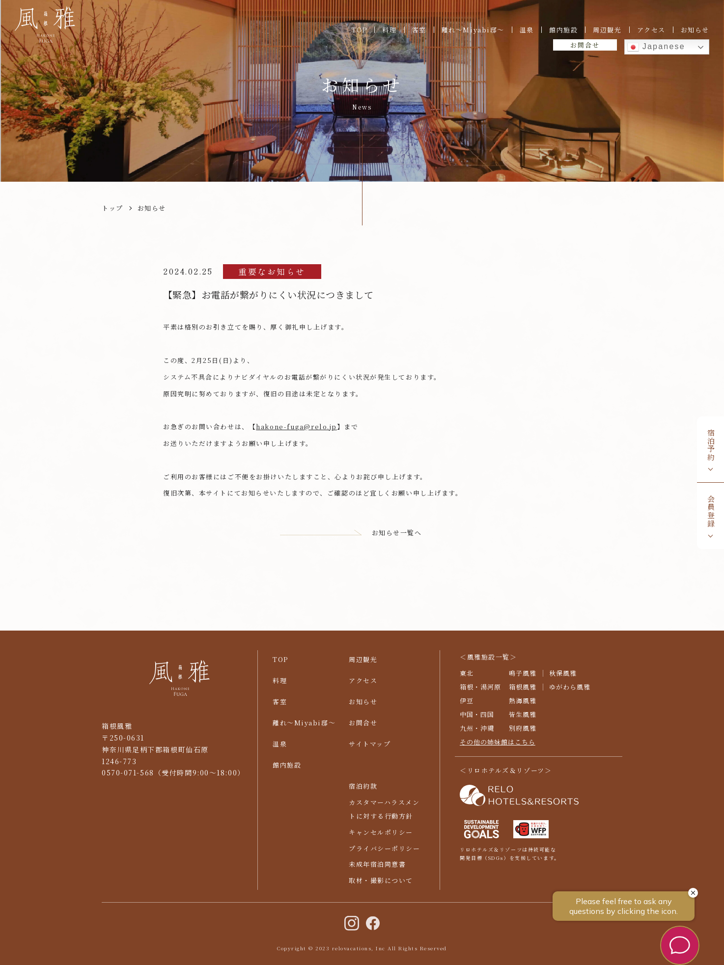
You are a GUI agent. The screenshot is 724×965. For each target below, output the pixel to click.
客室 (419, 29)
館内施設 (563, 29)
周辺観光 (607, 29)
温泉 (527, 29)
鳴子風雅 (522, 678)
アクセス (651, 29)
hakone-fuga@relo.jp (296, 426)
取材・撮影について (381, 885)
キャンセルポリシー (381, 837)
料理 (389, 29)
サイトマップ (369, 748)
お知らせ (695, 29)
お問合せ (584, 45)
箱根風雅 (522, 691)
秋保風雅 (563, 678)
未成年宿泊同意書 (377, 869)
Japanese (656, 47)
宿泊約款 (363, 791)
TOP (359, 29)
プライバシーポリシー (384, 853)
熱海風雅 (522, 705)
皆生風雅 (522, 719)
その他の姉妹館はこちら (497, 746)
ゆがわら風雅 (569, 691)
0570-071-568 (128, 778)
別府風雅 (522, 733)
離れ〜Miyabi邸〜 (473, 29)
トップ (112, 208)
